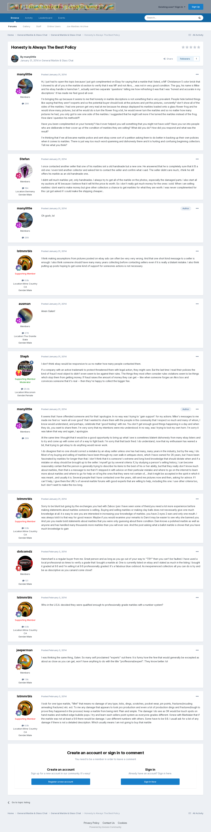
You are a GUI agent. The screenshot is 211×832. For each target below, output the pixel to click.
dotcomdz (24, 551)
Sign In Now (150, 781)
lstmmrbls (24, 251)
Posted (54, 74)
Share (168, 58)
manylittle (30, 56)
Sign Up (196, 6)
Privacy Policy (91, 822)
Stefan (25, 159)
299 (25, 103)
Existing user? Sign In (171, 7)
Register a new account (60, 781)
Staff (38, 26)
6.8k (25, 280)
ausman (25, 303)
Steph (24, 356)
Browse (15, 19)
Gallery (26, 26)
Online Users (54, 26)
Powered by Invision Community (105, 827)
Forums (12, 26)
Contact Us (109, 822)
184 (25, 188)
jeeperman (24, 650)
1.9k (25, 679)
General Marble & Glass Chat (57, 60)
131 (25, 580)
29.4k (25, 388)
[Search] (162, 17)
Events (61, 17)
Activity (29, 17)
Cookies (122, 822)
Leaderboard (45, 17)
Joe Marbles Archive (77, 26)
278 (25, 333)
